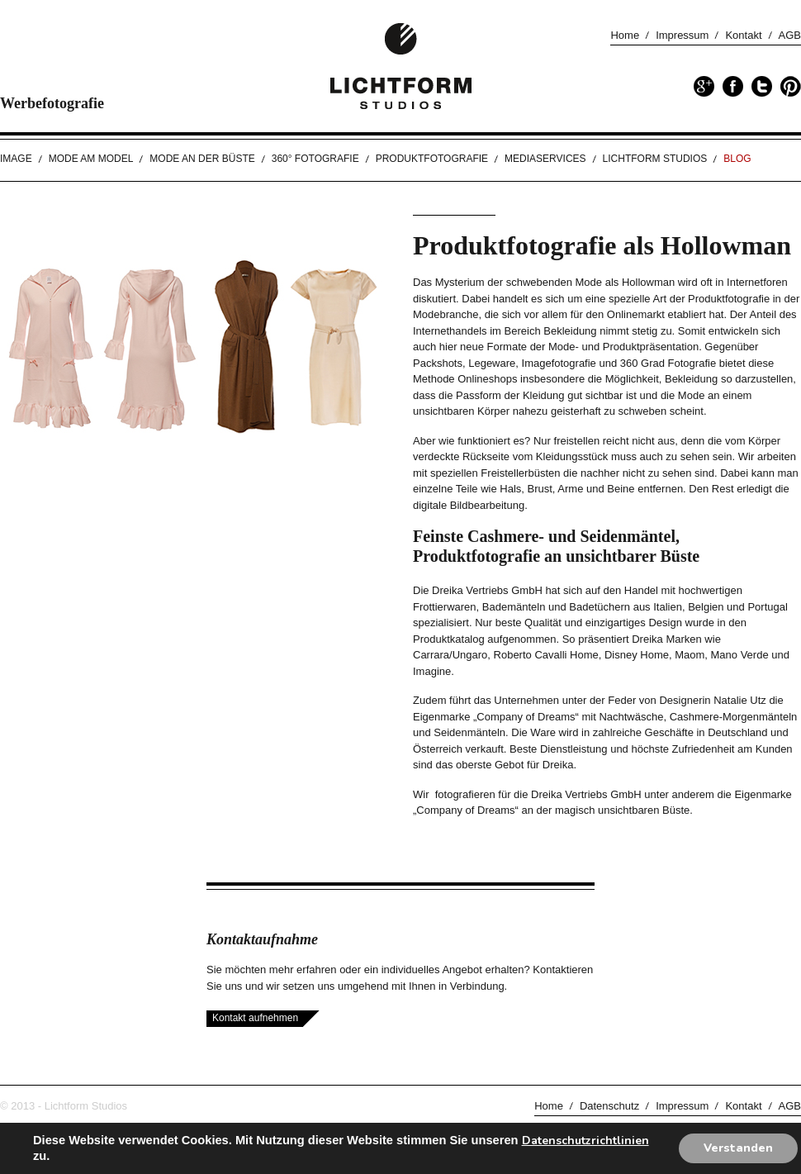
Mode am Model (91, 158)
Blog (737, 158)
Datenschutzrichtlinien (585, 1140)
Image (16, 158)
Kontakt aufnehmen (255, 1018)
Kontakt (743, 35)
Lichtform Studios (655, 158)
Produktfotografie (432, 158)
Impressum (682, 35)
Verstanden (738, 1148)
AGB (790, 35)
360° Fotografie (315, 158)
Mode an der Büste (201, 158)
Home (624, 35)
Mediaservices (545, 158)
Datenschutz (609, 1106)
